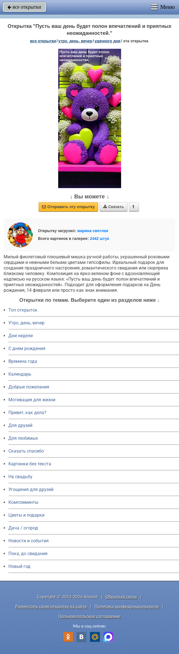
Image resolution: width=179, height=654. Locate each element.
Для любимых (23, 438)
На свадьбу (20, 476)
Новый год (19, 566)
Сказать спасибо (26, 451)
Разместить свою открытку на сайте (51, 606)
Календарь (19, 374)
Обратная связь (121, 597)
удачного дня (108, 41)
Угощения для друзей (30, 489)
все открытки (24, 7)
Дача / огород (23, 528)
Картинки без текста (29, 463)
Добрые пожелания (28, 387)
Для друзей (20, 425)
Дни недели (20, 335)
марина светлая (92, 230)
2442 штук (99, 238)
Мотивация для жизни (31, 399)
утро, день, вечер (75, 41)
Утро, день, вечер (26, 322)
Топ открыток (22, 310)
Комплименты (23, 502)
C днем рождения (26, 348)
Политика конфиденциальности (127, 606)
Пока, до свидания (28, 553)
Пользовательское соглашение (89, 616)
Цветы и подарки (26, 515)
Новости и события (28, 540)
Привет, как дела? (27, 412)
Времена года (22, 361)
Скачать (113, 207)
